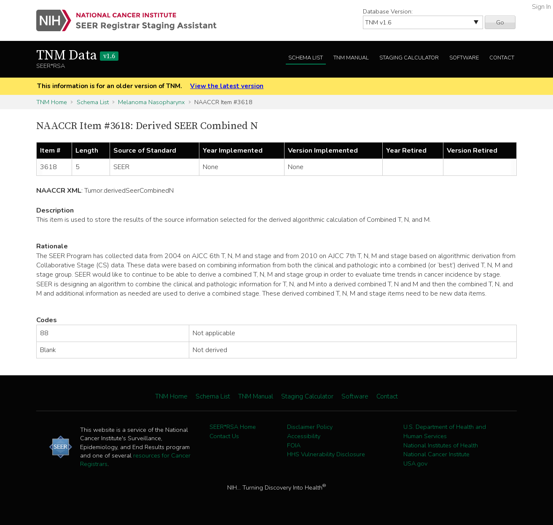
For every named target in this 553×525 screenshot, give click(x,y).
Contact (501, 58)
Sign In (541, 6)
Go (500, 22)
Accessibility (303, 436)
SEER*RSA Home (232, 427)
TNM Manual (351, 58)
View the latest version (226, 86)
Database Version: (388, 11)
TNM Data (77, 55)
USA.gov (415, 463)
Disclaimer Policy (310, 427)
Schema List (305, 58)
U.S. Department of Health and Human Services (444, 431)
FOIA (294, 445)
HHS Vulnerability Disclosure (326, 454)
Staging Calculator (409, 58)
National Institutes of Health (440, 445)
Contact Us (224, 436)
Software (464, 58)
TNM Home (51, 102)
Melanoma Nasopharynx (151, 102)
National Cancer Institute (436, 454)
